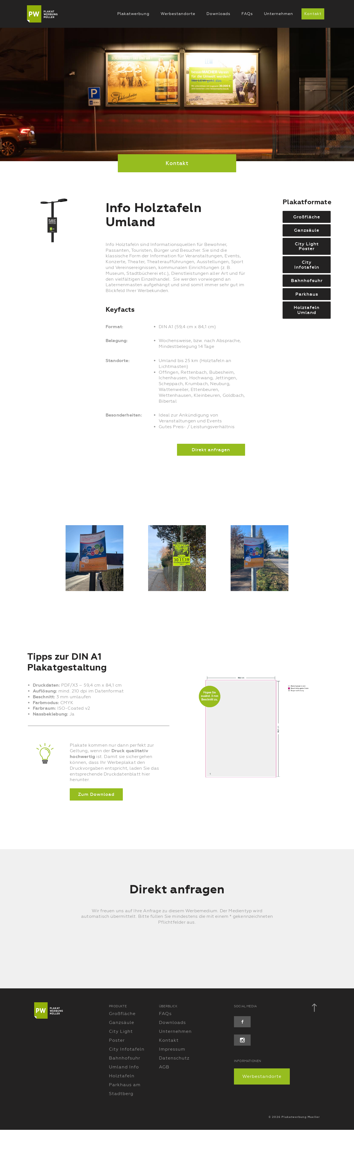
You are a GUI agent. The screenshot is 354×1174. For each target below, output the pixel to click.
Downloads (218, 13)
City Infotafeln (126, 1093)
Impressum (172, 1093)
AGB (164, 1111)
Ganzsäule (121, 1066)
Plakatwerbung (133, 13)
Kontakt (312, 13)
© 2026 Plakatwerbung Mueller (294, 1161)
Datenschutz (174, 1102)
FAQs (247, 13)
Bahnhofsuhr (124, 1102)
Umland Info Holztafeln (124, 1115)
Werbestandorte (177, 13)
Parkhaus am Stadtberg (125, 1133)
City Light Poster (121, 1080)
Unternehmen (278, 13)
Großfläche (122, 1057)
